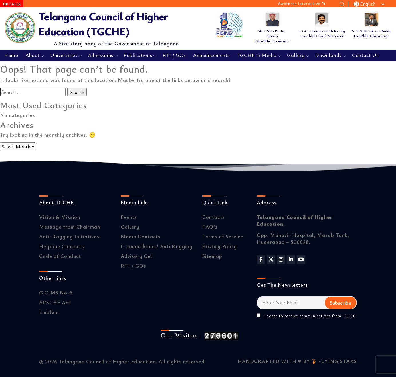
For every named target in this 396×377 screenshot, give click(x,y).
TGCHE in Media (257, 55)
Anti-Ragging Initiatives (69, 236)
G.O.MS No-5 (56, 292)
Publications (138, 55)
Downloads (328, 55)
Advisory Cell (137, 255)
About (32, 55)
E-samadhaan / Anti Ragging (157, 246)
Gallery (296, 55)
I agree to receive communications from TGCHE (307, 315)
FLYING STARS (334, 361)
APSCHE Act (54, 302)
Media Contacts (141, 236)
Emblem (49, 312)
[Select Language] (369, 4)
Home (11, 55)
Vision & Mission (59, 216)
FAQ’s (210, 226)
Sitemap (212, 255)
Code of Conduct (60, 255)
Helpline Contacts (61, 246)
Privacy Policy (219, 246)
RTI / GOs (174, 55)
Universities (63, 55)
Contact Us (365, 55)
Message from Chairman (69, 226)
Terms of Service (222, 236)
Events (129, 216)
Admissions (100, 55)
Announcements (211, 55)
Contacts (213, 216)
